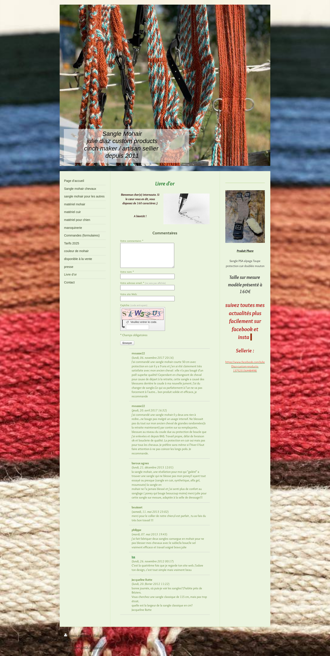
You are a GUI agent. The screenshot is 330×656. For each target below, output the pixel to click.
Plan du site (100, 635)
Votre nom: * (127, 271)
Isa (133, 557)
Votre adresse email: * (143, 283)
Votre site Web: (128, 294)
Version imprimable (77, 635)
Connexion (259, 635)
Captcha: (133, 305)
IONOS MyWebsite (91, 647)
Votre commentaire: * (131, 240)
